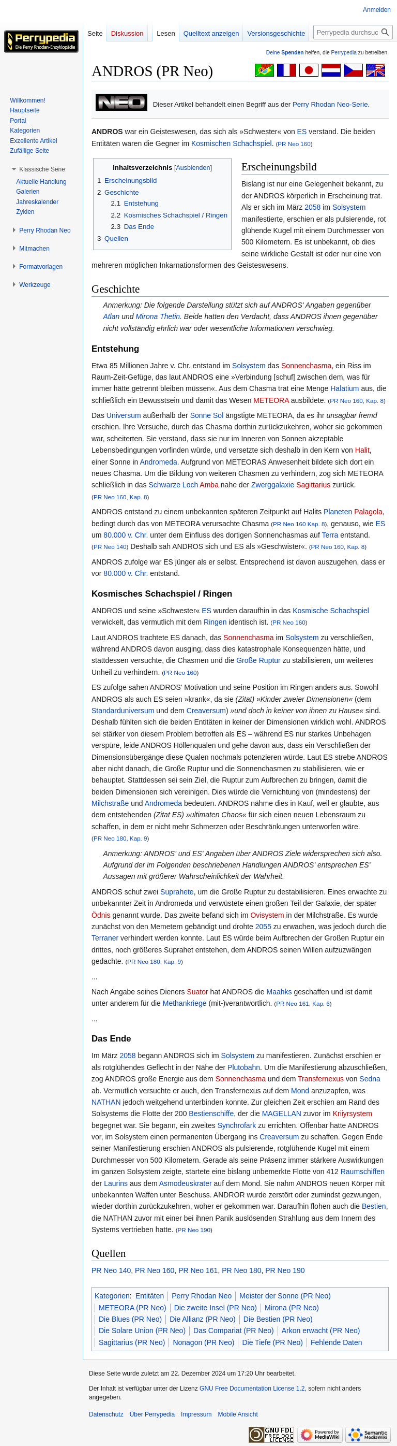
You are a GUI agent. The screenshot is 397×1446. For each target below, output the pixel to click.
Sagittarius (313, 485)
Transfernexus (321, 1079)
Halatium (344, 388)
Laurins (116, 1183)
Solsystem (349, 207)
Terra (330, 535)
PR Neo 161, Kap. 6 (303, 1003)
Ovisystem (267, 915)
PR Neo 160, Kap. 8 (357, 400)
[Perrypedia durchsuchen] (353, 32)
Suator (197, 992)
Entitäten (149, 1296)
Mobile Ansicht (237, 1414)
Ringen (215, 622)
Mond (300, 1091)
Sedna (369, 1079)
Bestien (374, 1206)
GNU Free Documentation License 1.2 (252, 1388)
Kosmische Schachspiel (331, 610)
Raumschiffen (363, 1171)
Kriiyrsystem (352, 1113)
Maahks (279, 992)
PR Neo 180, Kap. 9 (120, 838)
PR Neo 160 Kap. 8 (299, 523)
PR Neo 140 (110, 546)
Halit (362, 450)
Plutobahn (243, 1067)
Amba (209, 485)
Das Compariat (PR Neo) (233, 1330)
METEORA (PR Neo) (132, 1308)
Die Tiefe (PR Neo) (272, 1342)
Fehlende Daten (336, 1342)
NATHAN (106, 1102)
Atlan (111, 316)
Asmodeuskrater (185, 1183)
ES (302, 131)
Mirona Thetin (157, 316)
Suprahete (177, 892)
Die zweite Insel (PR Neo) (215, 1308)
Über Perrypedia (152, 1414)
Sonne (200, 415)
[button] (42, 169)
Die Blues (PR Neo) (130, 1319)
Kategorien (112, 1296)
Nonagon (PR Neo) (203, 1342)
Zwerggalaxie (272, 485)
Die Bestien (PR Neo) (278, 1319)
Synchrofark (237, 1125)
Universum (123, 415)
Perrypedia (344, 52)
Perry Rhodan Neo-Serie (330, 104)
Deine (285, 52)
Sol (218, 415)
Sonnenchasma (306, 366)
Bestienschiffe (211, 1113)
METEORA (270, 400)
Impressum (196, 1414)
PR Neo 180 (241, 1270)
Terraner (104, 938)
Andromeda (158, 462)
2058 (312, 207)
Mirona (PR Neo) (292, 1308)
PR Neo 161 (198, 1270)
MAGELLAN (281, 1113)
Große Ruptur (258, 660)
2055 (263, 926)
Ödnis (101, 915)
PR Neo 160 (294, 143)
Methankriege (185, 1003)
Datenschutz (106, 1414)
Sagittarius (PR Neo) (132, 1342)
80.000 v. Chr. (125, 535)
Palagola (368, 512)
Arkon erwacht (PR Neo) (321, 1330)
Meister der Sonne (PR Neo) (285, 1296)
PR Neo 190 (194, 1229)
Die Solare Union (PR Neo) (142, 1330)
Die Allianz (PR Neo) (203, 1319)
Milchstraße (110, 803)
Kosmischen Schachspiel (231, 143)
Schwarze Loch (173, 485)
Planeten (338, 512)
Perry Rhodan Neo (202, 1296)
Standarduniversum (122, 710)
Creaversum (206, 710)
